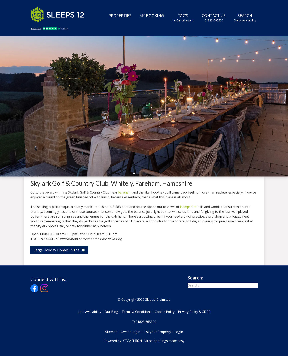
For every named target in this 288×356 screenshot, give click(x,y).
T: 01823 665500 (144, 322)
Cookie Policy (165, 312)
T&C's (183, 17)
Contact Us (214, 17)
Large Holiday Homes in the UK (59, 250)
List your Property (157, 332)
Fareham (124, 192)
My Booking (151, 15)
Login (178, 332)
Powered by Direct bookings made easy (144, 340)
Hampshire (188, 207)
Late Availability (89, 312)
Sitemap (111, 332)
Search (245, 17)
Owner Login (130, 332)
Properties (120, 15)
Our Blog (111, 312)
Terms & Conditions (136, 312)
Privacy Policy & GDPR (194, 312)
